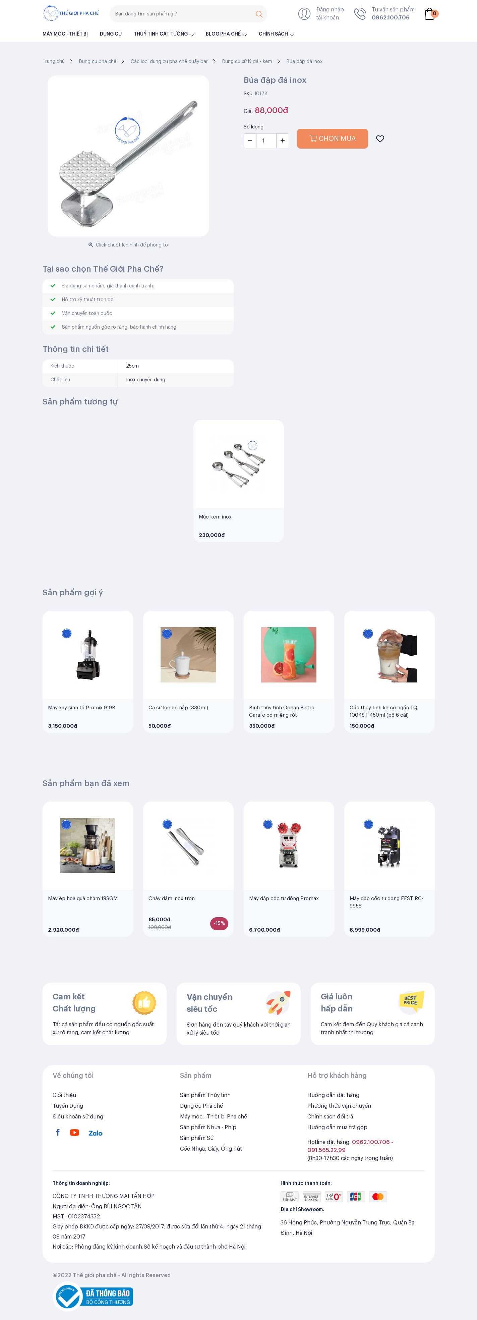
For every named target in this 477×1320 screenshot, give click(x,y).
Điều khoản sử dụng (78, 1135)
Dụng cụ (111, 34)
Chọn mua (332, 138)
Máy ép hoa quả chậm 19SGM (83, 917)
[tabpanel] (238, 499)
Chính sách (273, 34)
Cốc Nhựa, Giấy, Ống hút (211, 1167)
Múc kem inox (215, 535)
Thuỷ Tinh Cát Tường (161, 34)
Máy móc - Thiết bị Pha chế (213, 1135)
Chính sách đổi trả (330, 1135)
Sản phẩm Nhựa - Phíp (208, 1145)
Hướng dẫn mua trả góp (337, 1145)
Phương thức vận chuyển (339, 1124)
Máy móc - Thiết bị (65, 34)
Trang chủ (54, 61)
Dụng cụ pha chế (97, 61)
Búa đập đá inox (304, 61)
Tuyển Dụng (68, 1124)
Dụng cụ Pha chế (201, 1124)
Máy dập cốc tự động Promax (284, 917)
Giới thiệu (64, 1113)
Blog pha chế (223, 34)
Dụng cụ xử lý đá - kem (247, 61)
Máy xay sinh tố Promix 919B (81, 726)
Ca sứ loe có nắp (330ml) (178, 726)
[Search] (188, 14)
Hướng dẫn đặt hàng (333, 1113)
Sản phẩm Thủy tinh (205, 1113)
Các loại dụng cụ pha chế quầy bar (169, 61)
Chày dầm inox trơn (171, 917)
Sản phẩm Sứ (197, 1156)
